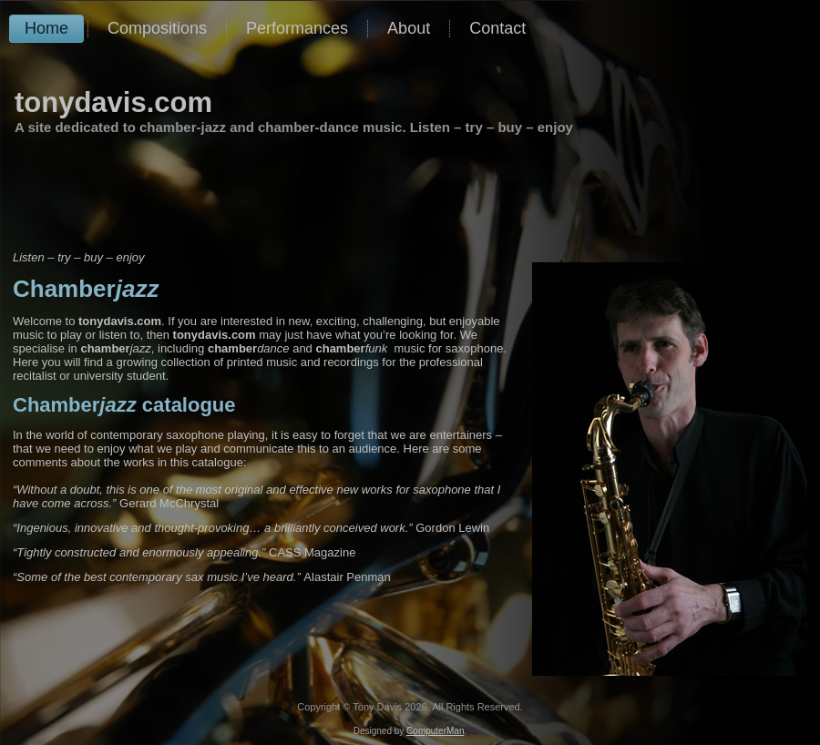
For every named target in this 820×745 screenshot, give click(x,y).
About (408, 28)
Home (46, 28)
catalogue (124, 404)
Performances (297, 28)
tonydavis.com (113, 102)
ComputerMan (435, 731)
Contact (497, 28)
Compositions (157, 28)
